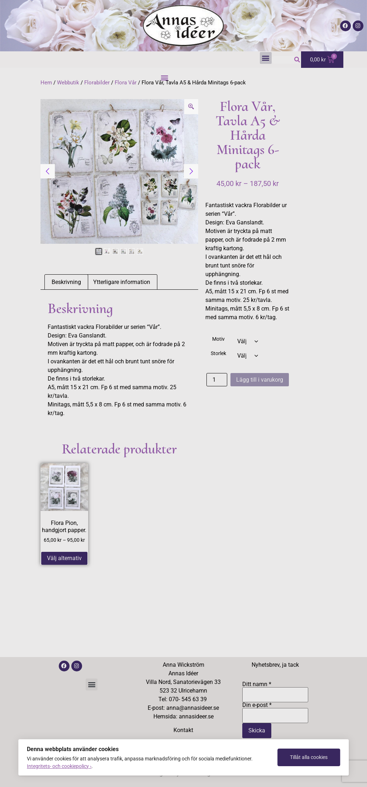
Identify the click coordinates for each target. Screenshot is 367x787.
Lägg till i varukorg (259, 379)
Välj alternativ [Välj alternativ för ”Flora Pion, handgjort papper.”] (64, 558)
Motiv (218, 339)
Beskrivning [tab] (66, 282)
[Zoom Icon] (191, 106)
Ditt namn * (275, 689)
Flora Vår (126, 82)
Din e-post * (275, 710)
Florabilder (97, 82)
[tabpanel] (119, 171)
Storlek (218, 353)
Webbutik (68, 82)
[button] (266, 58)
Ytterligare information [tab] (121, 282)
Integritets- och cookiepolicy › (59, 766)
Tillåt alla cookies (309, 757)
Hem (46, 82)
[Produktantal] (216, 379)
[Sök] (297, 60)
